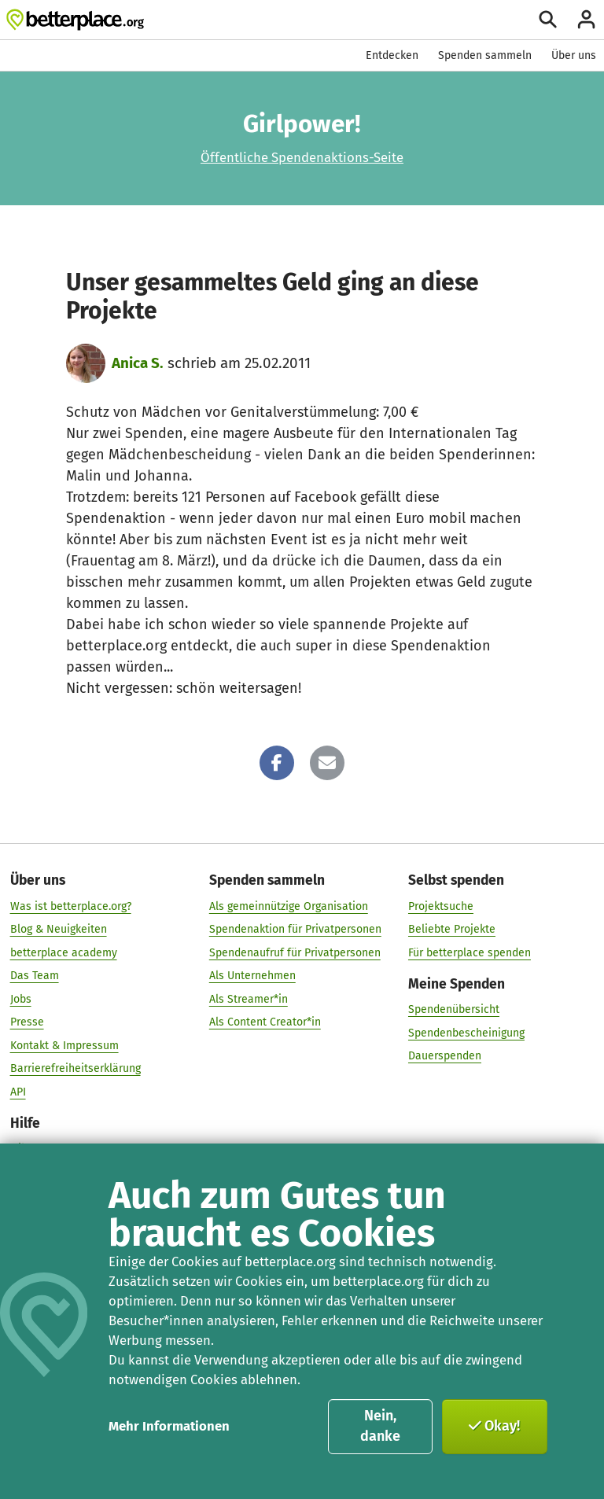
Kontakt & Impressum (64, 1045)
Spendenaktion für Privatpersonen (295, 929)
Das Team (34, 975)
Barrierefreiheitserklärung (75, 1068)
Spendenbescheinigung (466, 1032)
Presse (27, 1022)
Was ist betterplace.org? (70, 905)
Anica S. (138, 363)
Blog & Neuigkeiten (58, 929)
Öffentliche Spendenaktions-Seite (302, 157)
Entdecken (392, 55)
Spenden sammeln (485, 55)
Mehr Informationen (169, 1426)
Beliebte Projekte (451, 929)
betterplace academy (63, 952)
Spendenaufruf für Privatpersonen (295, 952)
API (18, 1091)
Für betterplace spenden (469, 952)
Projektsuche (440, 905)
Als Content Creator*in (265, 1022)
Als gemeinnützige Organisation (288, 905)
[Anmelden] (586, 19)
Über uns (573, 55)
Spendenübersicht (453, 1009)
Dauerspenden (444, 1056)
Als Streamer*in (248, 998)
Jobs (20, 998)
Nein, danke (380, 1426)
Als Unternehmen (252, 975)
